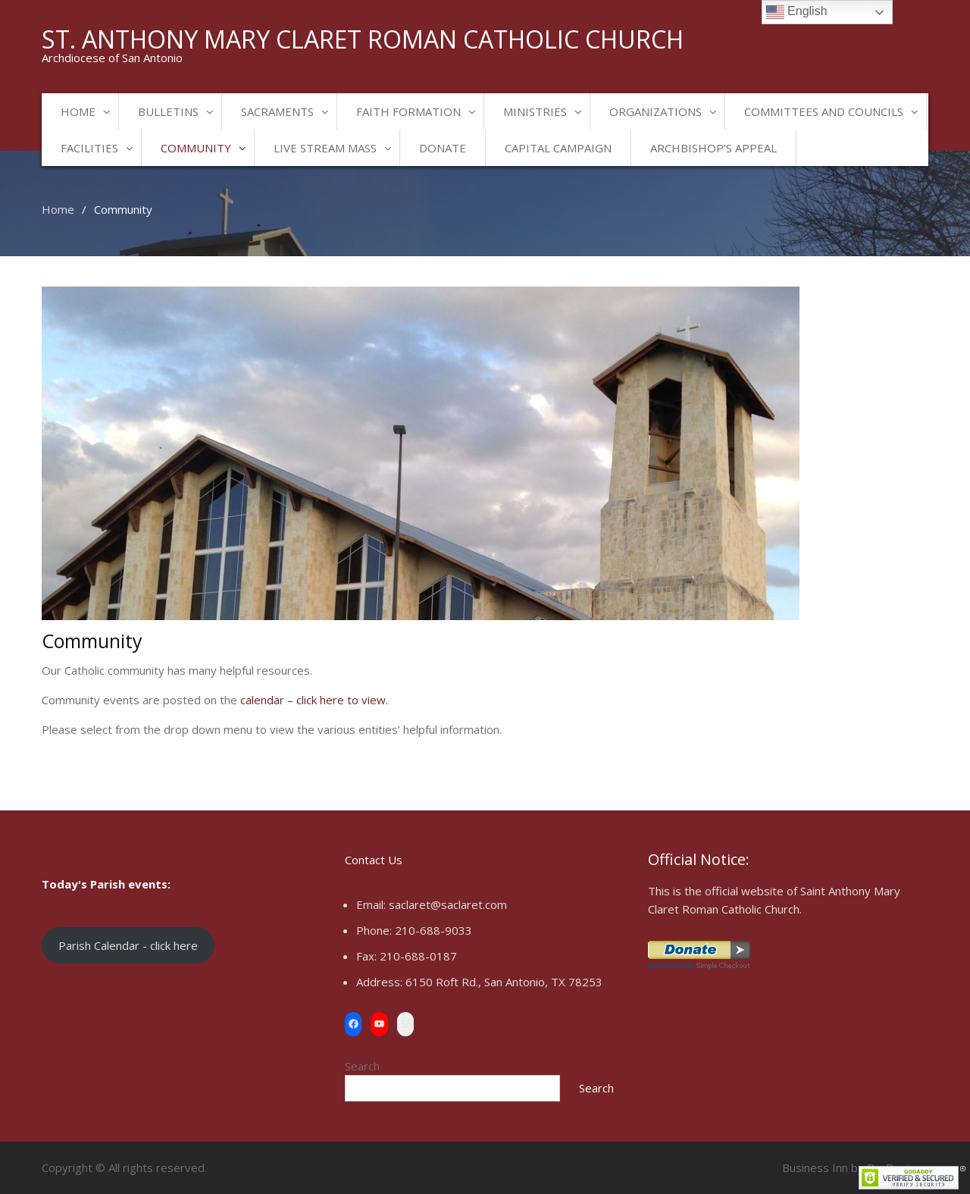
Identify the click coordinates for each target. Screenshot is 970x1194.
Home (78, 111)
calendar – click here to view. (314, 699)
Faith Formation (408, 111)
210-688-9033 (433, 930)
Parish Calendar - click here (128, 945)
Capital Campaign (558, 147)
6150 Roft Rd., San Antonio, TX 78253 (503, 981)
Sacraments (277, 111)
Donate (442, 147)
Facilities (89, 147)
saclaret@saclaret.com (448, 904)
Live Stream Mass (325, 147)
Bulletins (168, 111)
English (797, 12)
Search (362, 1065)
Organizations (655, 111)
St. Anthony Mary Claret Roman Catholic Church (363, 39)
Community (196, 147)
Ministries (535, 111)
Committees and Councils (823, 111)
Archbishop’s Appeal (713, 147)
